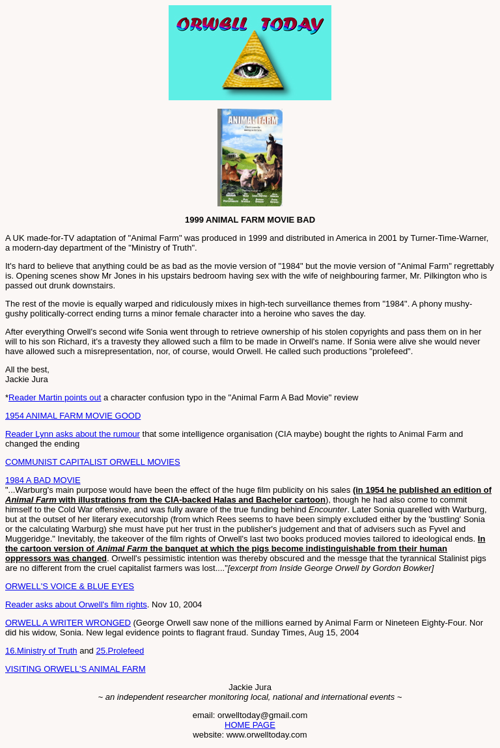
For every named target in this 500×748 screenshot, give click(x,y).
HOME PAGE (250, 725)
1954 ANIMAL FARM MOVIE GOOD (73, 416)
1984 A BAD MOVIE (43, 480)
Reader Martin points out (54, 397)
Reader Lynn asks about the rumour (72, 434)
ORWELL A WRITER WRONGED (68, 623)
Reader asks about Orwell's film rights (76, 604)
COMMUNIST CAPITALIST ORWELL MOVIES (92, 462)
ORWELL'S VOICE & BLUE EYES (69, 586)
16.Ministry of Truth (41, 651)
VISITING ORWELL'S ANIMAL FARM (75, 669)
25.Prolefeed (120, 651)
